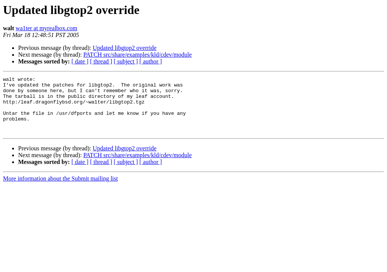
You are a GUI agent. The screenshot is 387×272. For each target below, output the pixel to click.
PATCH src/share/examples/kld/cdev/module (137, 54)
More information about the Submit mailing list (60, 190)
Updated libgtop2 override (124, 48)
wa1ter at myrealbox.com (46, 28)
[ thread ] (101, 61)
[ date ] (79, 61)
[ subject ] (126, 61)
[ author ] (150, 61)
